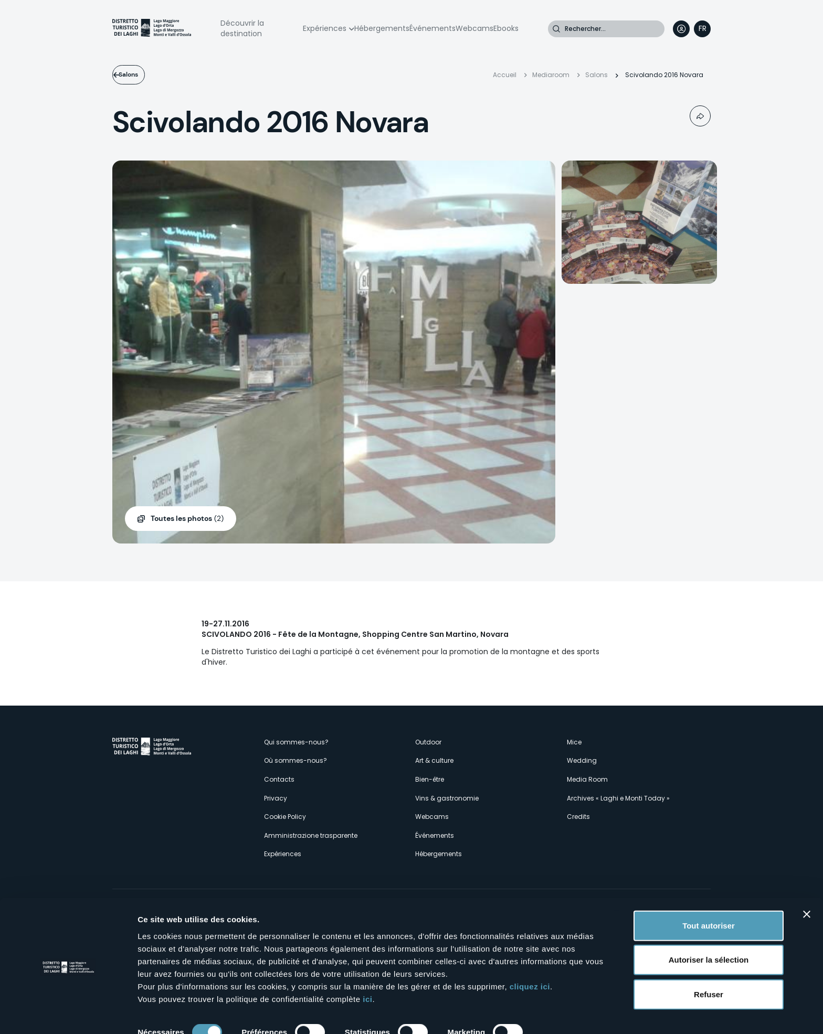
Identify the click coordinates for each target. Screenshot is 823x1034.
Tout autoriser (708, 890)
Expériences (324, 28)
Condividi (700, 115)
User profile (681, 28)
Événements (432, 28)
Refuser (708, 958)
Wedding (582, 760)
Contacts (279, 779)
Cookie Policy (285, 816)
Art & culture (434, 760)
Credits (578, 816)
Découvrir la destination (242, 28)
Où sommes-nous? (295, 760)
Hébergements (381, 28)
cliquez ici (530, 950)
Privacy (275, 798)
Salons (140, 74)
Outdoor (428, 742)
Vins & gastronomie (447, 798)
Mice (574, 742)
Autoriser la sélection (709, 924)
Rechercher (556, 28)
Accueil (504, 74)
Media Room (587, 779)
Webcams (474, 28)
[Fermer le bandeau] (806, 878)
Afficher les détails (173, 1013)
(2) (187, 519)
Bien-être (429, 779)
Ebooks (506, 28)
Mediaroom (550, 74)
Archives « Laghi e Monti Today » (618, 798)
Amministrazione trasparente (310, 835)
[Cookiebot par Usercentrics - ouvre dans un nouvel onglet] (68, 1013)
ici (367, 963)
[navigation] (702, 28)
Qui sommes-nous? (296, 742)
